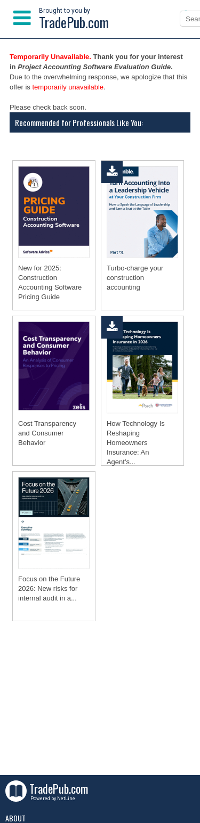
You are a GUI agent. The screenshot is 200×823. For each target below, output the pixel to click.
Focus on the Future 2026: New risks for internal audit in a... (49, 588)
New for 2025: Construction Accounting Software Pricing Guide (50, 282)
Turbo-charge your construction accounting (135, 277)
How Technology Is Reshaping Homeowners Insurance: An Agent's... (136, 442)
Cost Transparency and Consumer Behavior (47, 433)
